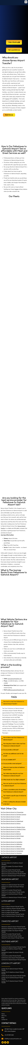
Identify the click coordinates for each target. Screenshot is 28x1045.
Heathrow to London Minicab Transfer (11, 890)
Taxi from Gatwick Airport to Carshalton (11, 842)
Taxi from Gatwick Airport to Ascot (10, 819)
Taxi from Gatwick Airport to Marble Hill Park (13, 848)
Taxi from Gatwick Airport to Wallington (11, 844)
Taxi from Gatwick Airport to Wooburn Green (13, 827)
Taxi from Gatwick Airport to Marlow (11, 823)
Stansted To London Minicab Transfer (11, 934)
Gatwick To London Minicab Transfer (11, 870)
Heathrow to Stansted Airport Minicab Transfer (13, 897)
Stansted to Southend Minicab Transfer (11, 936)
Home (3, 1013)
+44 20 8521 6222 (9, 1035)
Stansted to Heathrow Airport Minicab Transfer (13, 928)
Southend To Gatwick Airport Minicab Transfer (13, 947)
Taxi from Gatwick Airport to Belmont (11, 833)
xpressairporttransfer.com (15, 678)
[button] (26, 2)
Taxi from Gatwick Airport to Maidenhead (12, 821)
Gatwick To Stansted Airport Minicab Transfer (13, 875)
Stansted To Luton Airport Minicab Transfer (12, 938)
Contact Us (4, 1019)
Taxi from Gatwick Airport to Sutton (10, 831)
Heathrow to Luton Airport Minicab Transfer (13, 892)
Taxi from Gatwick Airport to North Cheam (12, 836)
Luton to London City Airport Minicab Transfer (13, 910)
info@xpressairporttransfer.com (15, 690)
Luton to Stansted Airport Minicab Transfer (12, 916)
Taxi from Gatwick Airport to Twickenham (12, 851)
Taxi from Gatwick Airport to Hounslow (11, 853)
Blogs (2, 1017)
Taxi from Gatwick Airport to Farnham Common (13, 814)
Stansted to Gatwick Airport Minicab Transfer (13, 926)
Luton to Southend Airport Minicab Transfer (12, 914)
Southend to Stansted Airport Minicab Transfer (13, 959)
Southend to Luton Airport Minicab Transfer (12, 957)
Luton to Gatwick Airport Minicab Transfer (12, 906)
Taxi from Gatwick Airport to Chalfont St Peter (13, 829)
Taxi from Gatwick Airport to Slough (10, 816)
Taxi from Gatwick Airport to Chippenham (12, 812)
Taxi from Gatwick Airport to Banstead (11, 846)
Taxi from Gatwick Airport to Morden (11, 838)
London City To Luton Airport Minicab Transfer (13, 975)
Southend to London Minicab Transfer (11, 955)
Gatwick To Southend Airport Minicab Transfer (13, 873)
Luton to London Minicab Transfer (10, 912)
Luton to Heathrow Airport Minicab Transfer (13, 908)
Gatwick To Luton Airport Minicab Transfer (12, 871)
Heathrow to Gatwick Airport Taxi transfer (12, 884)
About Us (3, 1015)
